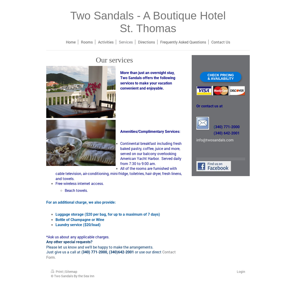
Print (57, 271)
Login (241, 271)
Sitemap (71, 271)
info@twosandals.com (215, 139)
